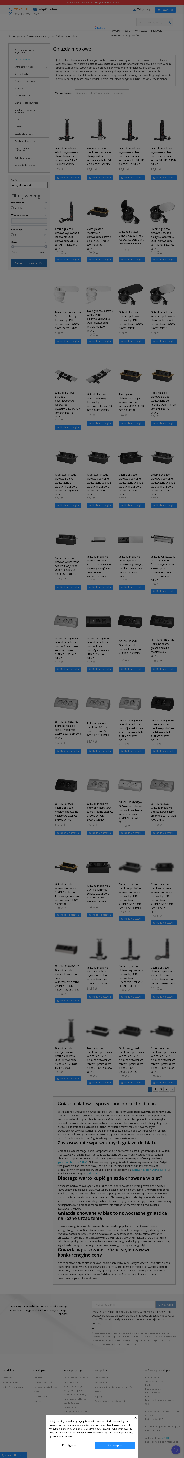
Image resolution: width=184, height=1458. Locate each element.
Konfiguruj (69, 1445)
